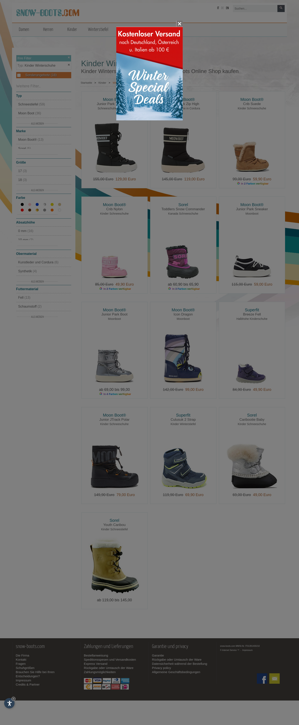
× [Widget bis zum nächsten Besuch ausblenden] (13, 698)
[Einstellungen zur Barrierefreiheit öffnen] (9, 703)
